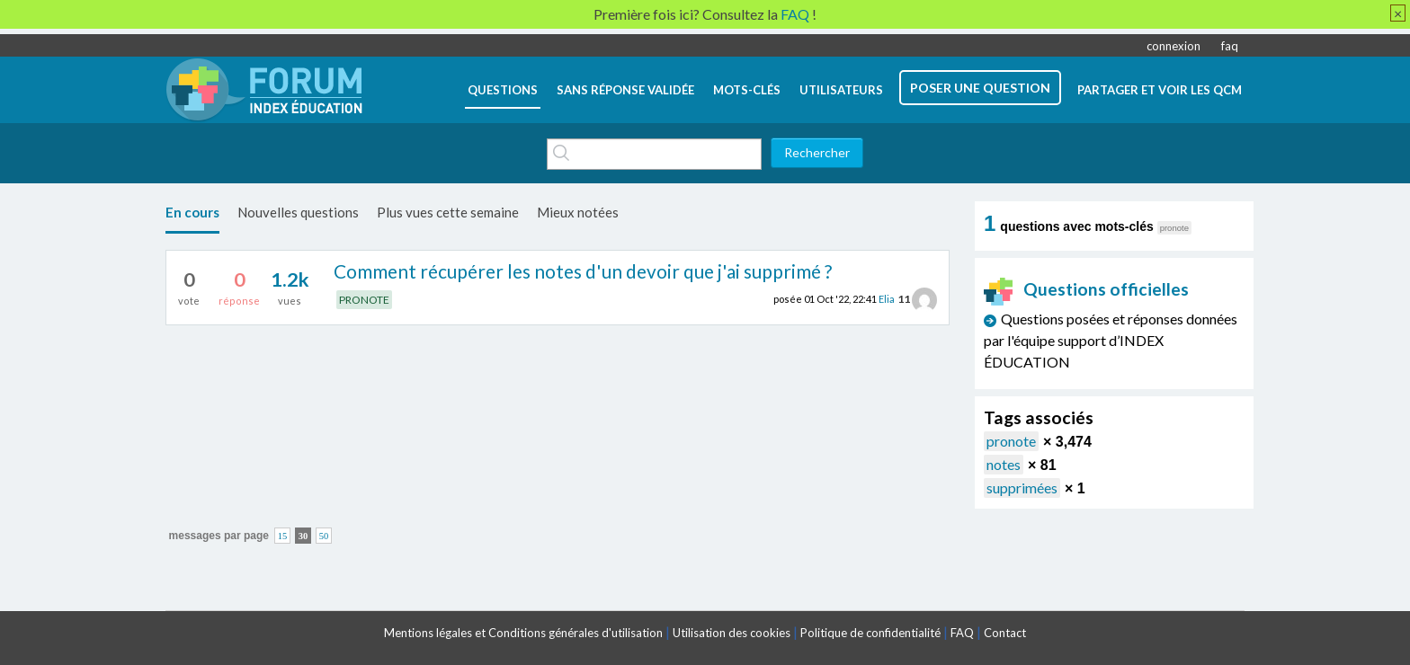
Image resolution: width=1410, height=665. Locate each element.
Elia (887, 299)
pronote (1011, 440)
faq (1229, 46)
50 (324, 536)
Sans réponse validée (625, 90)
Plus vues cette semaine (448, 212)
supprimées (1022, 487)
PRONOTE (364, 299)
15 (283, 536)
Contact (1005, 632)
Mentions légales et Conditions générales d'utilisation (523, 632)
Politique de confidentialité (870, 632)
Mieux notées (578, 212)
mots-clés (747, 90)
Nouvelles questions (298, 212)
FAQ (962, 632)
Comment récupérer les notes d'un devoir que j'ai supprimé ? (583, 271)
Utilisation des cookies (731, 632)
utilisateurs (841, 90)
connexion (1173, 46)
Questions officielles (1086, 289)
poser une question (980, 87)
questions (503, 90)
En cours (192, 212)
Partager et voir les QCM (1159, 90)
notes (1003, 464)
